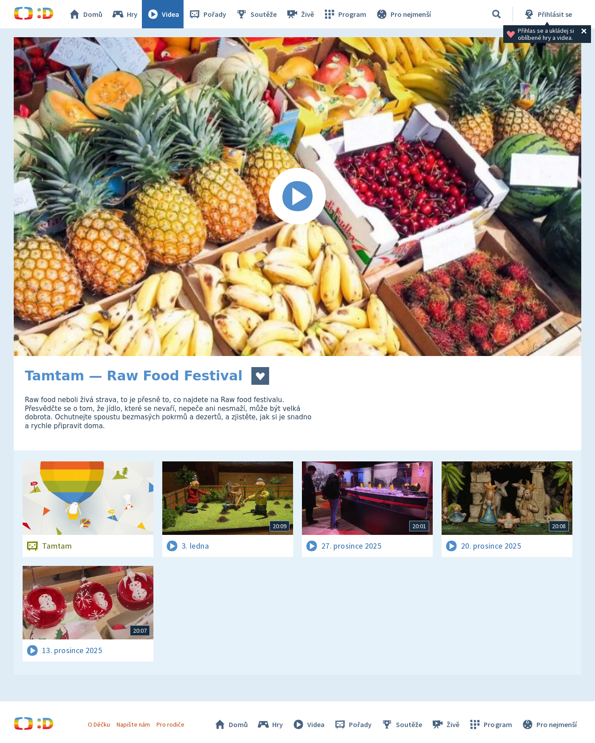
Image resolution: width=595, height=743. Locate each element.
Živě (300, 14)
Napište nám (133, 724)
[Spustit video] (297, 196)
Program (344, 14)
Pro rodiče (170, 724)
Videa (162, 14)
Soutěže (256, 14)
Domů (85, 14)
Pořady (207, 14)
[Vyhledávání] (497, 14)
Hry (124, 14)
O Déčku (99, 724)
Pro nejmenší (403, 14)
